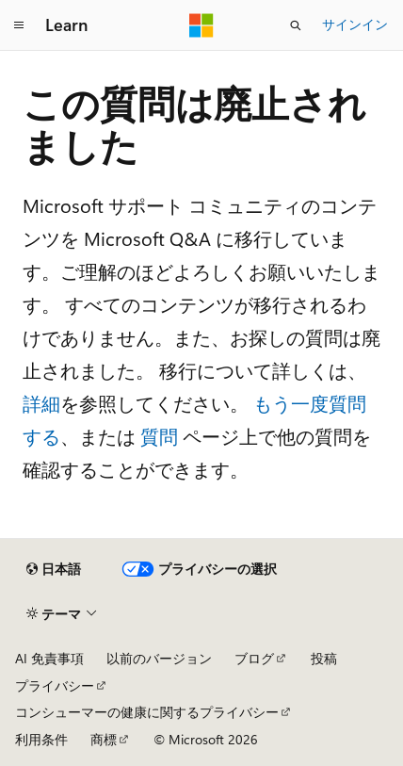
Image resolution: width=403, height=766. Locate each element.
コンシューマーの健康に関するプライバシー (147, 712)
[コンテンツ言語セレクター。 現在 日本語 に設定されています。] (53, 569)
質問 (159, 435)
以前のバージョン (159, 658)
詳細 (41, 403)
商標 (103, 739)
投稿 (324, 658)
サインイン (355, 24)
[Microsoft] (201, 25)
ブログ (254, 658)
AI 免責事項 (49, 658)
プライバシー (54, 685)
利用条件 (41, 739)
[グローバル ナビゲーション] (19, 25)
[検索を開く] (295, 25)
